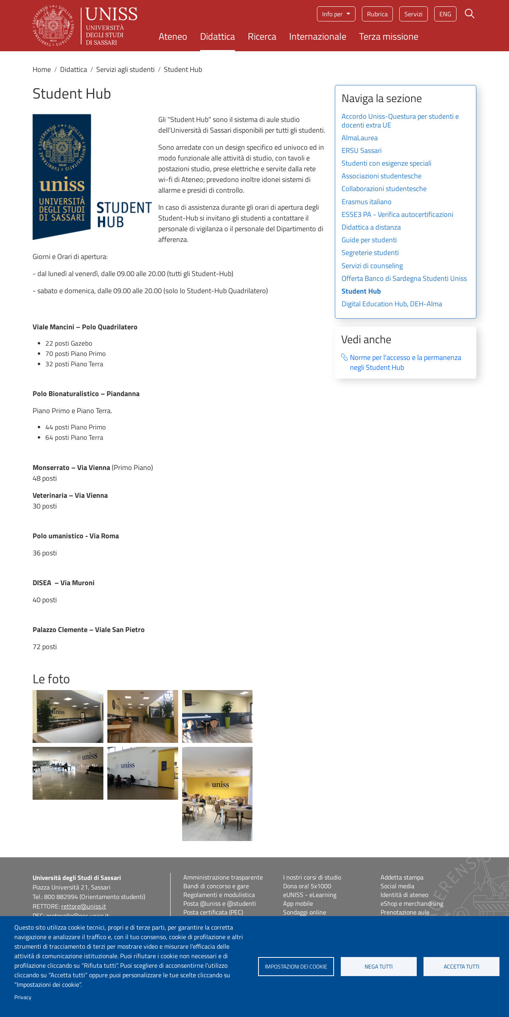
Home (42, 69)
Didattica (217, 36)
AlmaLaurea (360, 138)
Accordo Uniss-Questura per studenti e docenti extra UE (400, 121)
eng (445, 14)
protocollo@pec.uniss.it (77, 915)
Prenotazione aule (405, 912)
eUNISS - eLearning (309, 894)
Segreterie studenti (370, 253)
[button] (68, 716)
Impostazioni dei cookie (296, 967)
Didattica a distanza (371, 227)
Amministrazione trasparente (223, 877)
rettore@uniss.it (83, 906)
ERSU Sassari (362, 151)
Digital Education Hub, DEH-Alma (392, 304)
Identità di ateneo (404, 894)
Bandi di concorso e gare (216, 886)
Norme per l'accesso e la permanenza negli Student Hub (405, 362)
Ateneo (173, 36)
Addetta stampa (402, 877)
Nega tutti (378, 967)
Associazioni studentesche (382, 176)
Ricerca (262, 36)
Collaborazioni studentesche (384, 189)
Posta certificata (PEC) (213, 912)
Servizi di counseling (372, 266)
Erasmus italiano (367, 202)
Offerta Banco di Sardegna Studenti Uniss (404, 279)
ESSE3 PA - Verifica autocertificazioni (397, 215)
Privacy (22, 997)
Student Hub (361, 291)
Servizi (413, 14)
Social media (397, 886)
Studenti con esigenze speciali (386, 163)
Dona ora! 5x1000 (307, 886)
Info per (333, 14)
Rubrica (377, 14)
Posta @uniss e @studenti (219, 903)
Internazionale (317, 36)
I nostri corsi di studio (312, 877)
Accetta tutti (461, 967)
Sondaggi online (304, 912)
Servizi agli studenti (125, 69)
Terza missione (388, 36)
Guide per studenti (369, 240)
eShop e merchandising (412, 903)
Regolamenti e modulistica (219, 894)
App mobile (298, 903)
